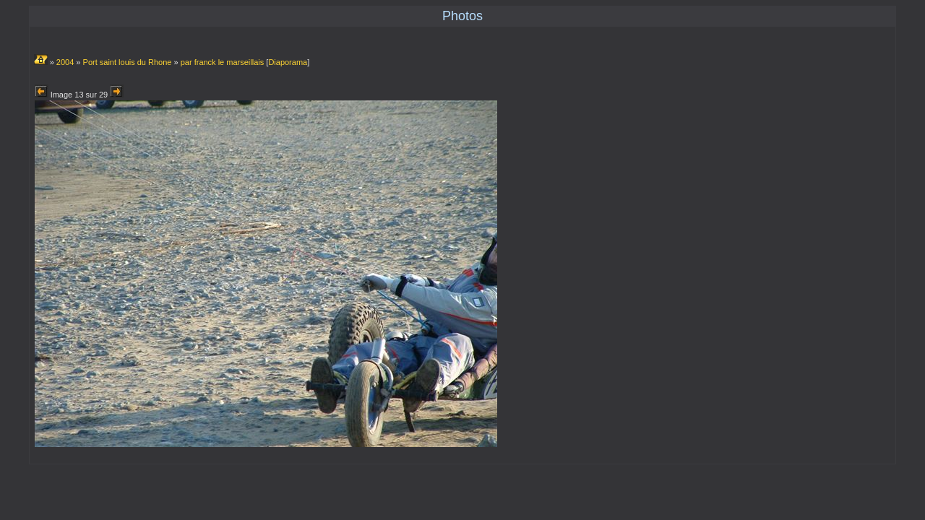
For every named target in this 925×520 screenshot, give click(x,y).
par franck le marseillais (222, 62)
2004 (65, 62)
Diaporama (287, 62)
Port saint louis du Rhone (127, 62)
